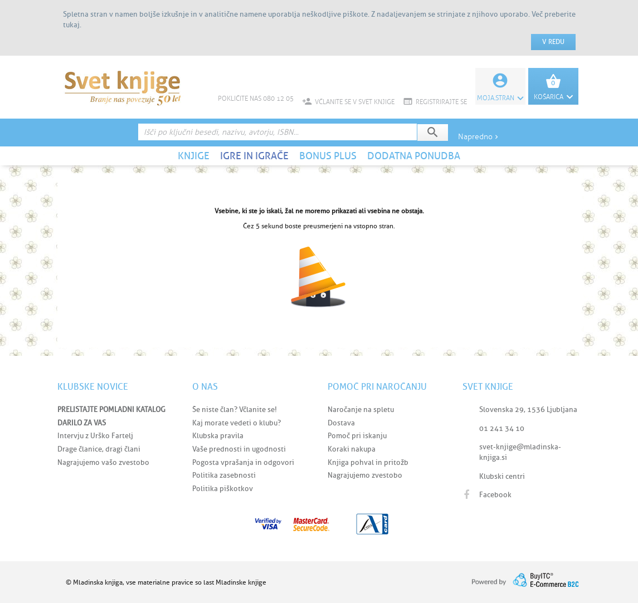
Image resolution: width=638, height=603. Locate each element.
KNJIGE (194, 156)
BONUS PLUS (328, 156)
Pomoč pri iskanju (357, 436)
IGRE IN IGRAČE (254, 156)
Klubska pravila (217, 436)
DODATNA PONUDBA (413, 156)
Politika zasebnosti (224, 475)
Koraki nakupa (352, 449)
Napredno (479, 136)
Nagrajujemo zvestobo (365, 475)
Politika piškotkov (222, 488)
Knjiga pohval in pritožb (368, 462)
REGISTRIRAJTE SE (435, 102)
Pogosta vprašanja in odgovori (243, 462)
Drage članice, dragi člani (98, 449)
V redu (553, 42)
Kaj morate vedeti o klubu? (236, 423)
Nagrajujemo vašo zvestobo (103, 462)
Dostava (341, 423)
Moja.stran (500, 98)
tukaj (71, 25)
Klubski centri (502, 476)
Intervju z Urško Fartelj (95, 436)
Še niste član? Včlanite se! (234, 409)
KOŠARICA (553, 97)
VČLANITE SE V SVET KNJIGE (348, 102)
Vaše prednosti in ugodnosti (239, 449)
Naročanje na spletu (361, 409)
